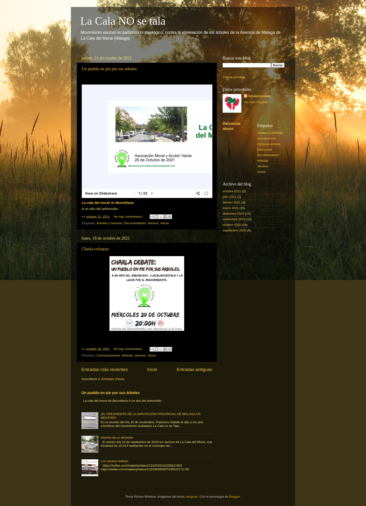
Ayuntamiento (266, 138)
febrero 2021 (232, 202)
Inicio (152, 369)
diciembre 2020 (233, 213)
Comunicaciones (108, 355)
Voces (164, 223)
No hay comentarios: (129, 216)
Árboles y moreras (109, 223)
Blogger (234, 496)
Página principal (234, 77)
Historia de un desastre (117, 437)
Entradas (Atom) (113, 379)
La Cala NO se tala (122, 21)
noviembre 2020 (234, 219)
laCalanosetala (259, 96)
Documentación (135, 223)
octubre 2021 (232, 191)
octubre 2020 (232, 225)
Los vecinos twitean (114, 461)
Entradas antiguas (194, 369)
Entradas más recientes (104, 369)
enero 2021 (231, 208)
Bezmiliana (125, 203)
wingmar (191, 496)
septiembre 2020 (234, 230)
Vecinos (153, 223)
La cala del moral (96, 203)
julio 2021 (229, 197)
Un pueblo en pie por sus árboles (109, 68)
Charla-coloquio (95, 249)
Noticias (127, 355)
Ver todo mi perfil (255, 102)
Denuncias (264, 149)
